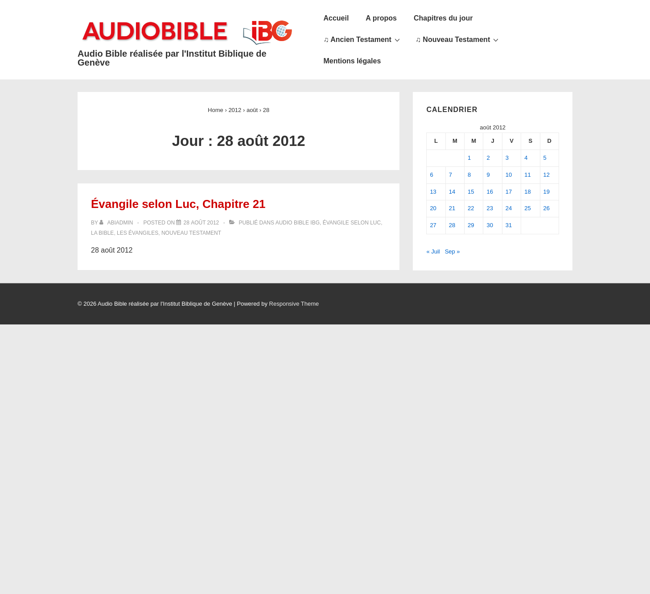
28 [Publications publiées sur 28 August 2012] (452, 225)
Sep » (452, 251)
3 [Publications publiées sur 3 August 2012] (507, 157)
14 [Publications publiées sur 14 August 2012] (452, 191)
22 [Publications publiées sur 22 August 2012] (471, 208)
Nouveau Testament (191, 233)
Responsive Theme (294, 303)
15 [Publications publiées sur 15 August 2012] (471, 191)
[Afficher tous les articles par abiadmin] (117, 223)
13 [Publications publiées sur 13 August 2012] (433, 191)
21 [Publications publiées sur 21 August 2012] (452, 208)
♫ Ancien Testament (362, 39)
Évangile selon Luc (352, 223)
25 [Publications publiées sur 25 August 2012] (527, 208)
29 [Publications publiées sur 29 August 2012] (471, 225)
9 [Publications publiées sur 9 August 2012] (488, 174)
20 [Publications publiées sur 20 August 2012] (433, 208)
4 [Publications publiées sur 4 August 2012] (525, 157)
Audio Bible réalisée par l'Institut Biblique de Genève (172, 58)
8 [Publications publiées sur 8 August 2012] (469, 174)
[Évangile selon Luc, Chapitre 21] (201, 223)
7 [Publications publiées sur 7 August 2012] (450, 174)
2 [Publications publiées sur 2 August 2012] (488, 157)
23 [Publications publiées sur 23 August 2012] (489, 208)
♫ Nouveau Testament (458, 39)
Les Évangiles (137, 233)
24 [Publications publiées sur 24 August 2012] (509, 208)
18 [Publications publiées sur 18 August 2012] (527, 191)
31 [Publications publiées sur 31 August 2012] (509, 225)
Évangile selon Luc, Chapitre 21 (178, 204)
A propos (381, 18)
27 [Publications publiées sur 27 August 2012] (433, 225)
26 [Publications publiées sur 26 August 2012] (546, 208)
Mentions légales (352, 61)
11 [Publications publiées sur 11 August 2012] (527, 174)
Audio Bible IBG (298, 223)
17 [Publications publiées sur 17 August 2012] (509, 191)
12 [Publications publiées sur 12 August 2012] (546, 174)
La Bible (102, 233)
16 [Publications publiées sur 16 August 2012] (489, 191)
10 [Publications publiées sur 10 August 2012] (509, 174)
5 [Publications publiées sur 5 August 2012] (545, 157)
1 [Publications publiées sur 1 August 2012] (469, 157)
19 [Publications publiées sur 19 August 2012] (546, 191)
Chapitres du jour (443, 18)
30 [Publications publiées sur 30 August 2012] (489, 225)
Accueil (336, 18)
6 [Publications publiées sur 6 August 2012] (431, 174)
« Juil (433, 251)
